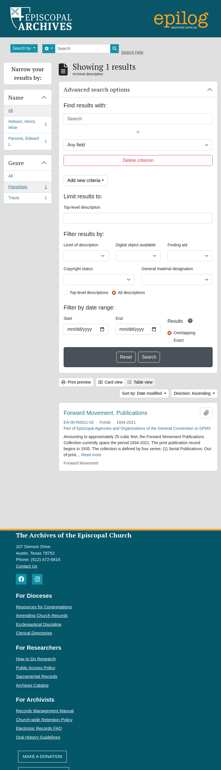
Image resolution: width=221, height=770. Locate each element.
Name (16, 97)
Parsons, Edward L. (27, 141)
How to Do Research (36, 658)
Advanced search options (97, 89)
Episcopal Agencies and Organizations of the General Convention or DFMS (144, 428)
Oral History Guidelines (38, 737)
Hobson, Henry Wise (27, 124)
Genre (16, 163)
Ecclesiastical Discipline (38, 624)
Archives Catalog (32, 685)
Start (68, 318)
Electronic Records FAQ (39, 728)
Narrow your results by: (28, 73)
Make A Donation (42, 756)
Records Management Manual (45, 710)
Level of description (81, 245)
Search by (22, 48)
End (119, 318)
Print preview (76, 382)
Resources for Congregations (44, 606)
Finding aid (177, 245)
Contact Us (26, 566)
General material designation (167, 268)
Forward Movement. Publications (105, 413)
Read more (91, 454)
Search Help (132, 52)
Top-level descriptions (89, 292)
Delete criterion (138, 160)
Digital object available (136, 245)
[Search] (82, 48)
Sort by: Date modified (142, 393)
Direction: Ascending (193, 393)
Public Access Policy (35, 667)
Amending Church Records (42, 615)
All (10, 110)
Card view (110, 382)
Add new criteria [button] (83, 180)
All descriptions (131, 292)
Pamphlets (27, 188)
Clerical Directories (34, 632)
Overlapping (184, 332)
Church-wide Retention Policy (44, 719)
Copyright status (78, 268)
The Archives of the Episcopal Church (74, 535)
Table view (140, 382)
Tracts (27, 199)
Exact (179, 340)
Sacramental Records (36, 676)
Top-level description (82, 207)
